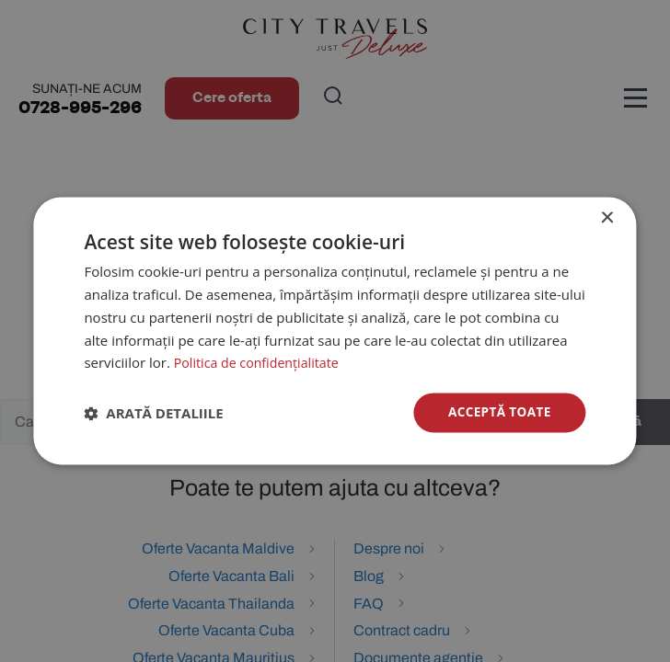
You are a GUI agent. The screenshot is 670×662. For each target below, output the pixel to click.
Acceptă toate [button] (498, 412)
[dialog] (334, 331)
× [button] (607, 218)
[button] (153, 413)
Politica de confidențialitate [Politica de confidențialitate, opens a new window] (261, 362)
